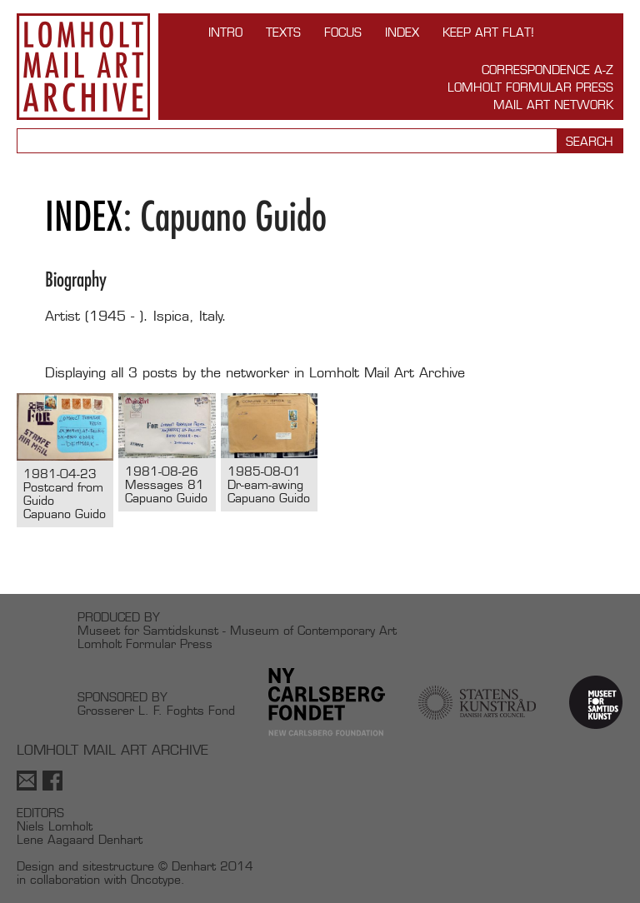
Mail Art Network (553, 104)
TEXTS (283, 32)
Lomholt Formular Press (530, 87)
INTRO (225, 32)
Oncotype (156, 879)
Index (402, 32)
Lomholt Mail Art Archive (83, 66)
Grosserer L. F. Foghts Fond (156, 710)
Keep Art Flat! (488, 32)
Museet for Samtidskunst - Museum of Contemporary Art (237, 630)
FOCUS (343, 32)
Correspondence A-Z (547, 69)
